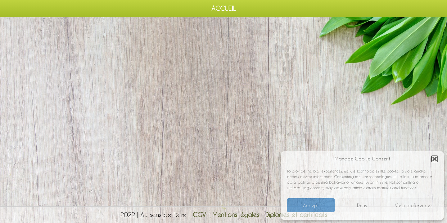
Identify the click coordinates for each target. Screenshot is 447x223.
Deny (362, 205)
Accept (311, 205)
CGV (199, 214)
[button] (434, 159)
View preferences (413, 205)
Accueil (223, 8)
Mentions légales (235, 214)
